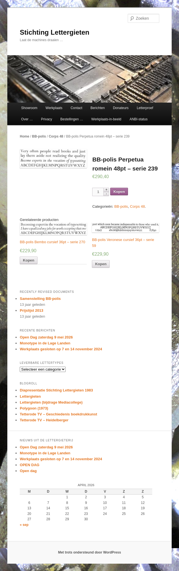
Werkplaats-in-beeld (106, 119)
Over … (27, 119)
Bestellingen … (71, 119)
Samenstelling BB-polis (40, 298)
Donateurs (121, 108)
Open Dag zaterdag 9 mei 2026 (46, 337)
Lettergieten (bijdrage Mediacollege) (51, 402)
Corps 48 (56, 136)
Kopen (119, 191)
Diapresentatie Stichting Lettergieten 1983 (56, 390)
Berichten (97, 108)
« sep (24, 525)
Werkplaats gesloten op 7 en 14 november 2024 (61, 349)
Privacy (46, 119)
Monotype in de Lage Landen (45, 343)
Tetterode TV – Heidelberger (44, 420)
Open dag (28, 471)
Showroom (29, 108)
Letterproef (145, 108)
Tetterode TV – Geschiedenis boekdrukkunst (58, 414)
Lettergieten (30, 396)
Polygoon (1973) (34, 408)
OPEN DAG (29, 465)
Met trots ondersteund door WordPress (89, 552)
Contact (76, 108)
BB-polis (39, 136)
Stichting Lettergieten (54, 32)
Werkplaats (54, 108)
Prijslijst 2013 (31, 310)
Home (24, 136)
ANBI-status (138, 119)
